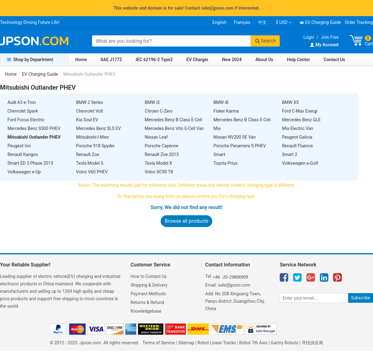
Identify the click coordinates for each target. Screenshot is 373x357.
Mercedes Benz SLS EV (98, 128)
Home (81, 59)
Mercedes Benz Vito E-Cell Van (174, 128)
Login (308, 37)
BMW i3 (152, 102)
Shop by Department (30, 59)
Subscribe (360, 297)
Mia (216, 128)
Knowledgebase (146, 311)
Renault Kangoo (22, 154)
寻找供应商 (312, 342)
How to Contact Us (149, 276)
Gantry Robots (284, 342)
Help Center (298, 59)
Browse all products (187, 221)
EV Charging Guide (320, 22)
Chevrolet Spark (22, 111)
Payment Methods (148, 293)
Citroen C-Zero (159, 111)
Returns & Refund (147, 302)
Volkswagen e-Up (24, 171)
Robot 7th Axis (253, 342)
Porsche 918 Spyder (95, 145)
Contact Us (334, 59)
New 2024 (232, 59)
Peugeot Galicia (297, 137)
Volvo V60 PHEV (92, 171)
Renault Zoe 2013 (162, 154)
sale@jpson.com (234, 285)
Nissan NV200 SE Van (234, 137)
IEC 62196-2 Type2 (154, 59)
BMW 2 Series (89, 102)
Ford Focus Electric (25, 119)
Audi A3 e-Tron (21, 102)
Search (265, 41)
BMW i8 (220, 102)
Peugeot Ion (19, 145)
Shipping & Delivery (149, 285)
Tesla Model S (90, 163)
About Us (265, 59)
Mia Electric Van (297, 128)
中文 (262, 22)
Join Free (329, 37)
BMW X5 (290, 102)
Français (242, 22)
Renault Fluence (297, 145)
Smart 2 (289, 154)
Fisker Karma (226, 111)
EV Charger (197, 59)
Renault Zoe (87, 154)
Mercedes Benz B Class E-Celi (173, 119)
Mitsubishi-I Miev (92, 137)
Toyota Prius (225, 163)
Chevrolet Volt (89, 111)
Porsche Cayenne (161, 145)
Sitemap (186, 342)
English (219, 22)
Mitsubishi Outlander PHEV (34, 137)
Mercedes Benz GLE (301, 119)
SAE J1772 (111, 59)
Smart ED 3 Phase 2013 (30, 163)
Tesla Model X (158, 163)
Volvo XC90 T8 (159, 171)
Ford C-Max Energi (299, 111)
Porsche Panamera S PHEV (239, 145)
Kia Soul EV (87, 119)
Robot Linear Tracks (216, 342)
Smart (219, 154)
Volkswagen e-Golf (300, 163)
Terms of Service (158, 342)
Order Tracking (359, 22)
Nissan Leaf (156, 137)
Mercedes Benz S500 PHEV (33, 128)
